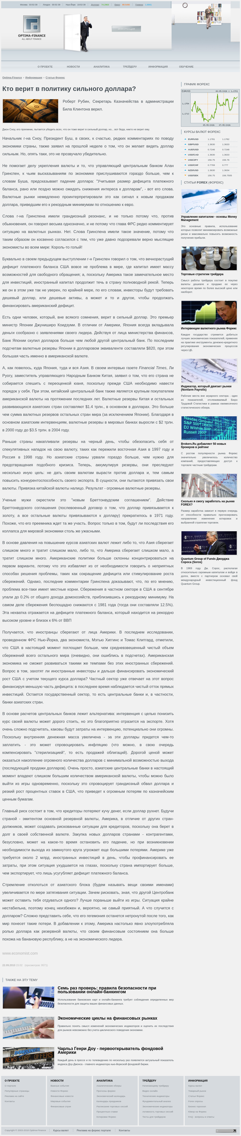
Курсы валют (195, 1085)
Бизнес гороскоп (197, 1106)
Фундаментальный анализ (156, 1101)
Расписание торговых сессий (112, 1106)
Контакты (10, 1101)
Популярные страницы (17, 1091)
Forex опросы (195, 1101)
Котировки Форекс (106, 1117)
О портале (10, 1085)
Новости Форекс (59, 1091)
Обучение (186, 66)
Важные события (60, 1085)
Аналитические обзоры (108, 1085)
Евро (117, 5)
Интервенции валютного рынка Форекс (209, 328)
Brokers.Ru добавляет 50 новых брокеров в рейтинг (203, 445)
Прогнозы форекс (106, 1091)
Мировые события (60, 1101)
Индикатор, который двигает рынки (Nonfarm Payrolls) (206, 388)
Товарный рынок (197, 1091)
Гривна (139, 5)
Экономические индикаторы (157, 1106)
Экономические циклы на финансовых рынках (107, 1018)
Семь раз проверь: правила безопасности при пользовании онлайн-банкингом (107, 990)
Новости (73, 66)
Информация (158, 66)
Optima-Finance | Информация (32, 27)
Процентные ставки (107, 1111)
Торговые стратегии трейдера (202, 274)
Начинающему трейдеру (155, 1085)
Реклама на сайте (14, 1096)
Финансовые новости (62, 1096)
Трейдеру (130, 66)
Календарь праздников (108, 1101)
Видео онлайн (150, 1091)
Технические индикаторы (155, 1096)
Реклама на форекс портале (94, 1130)
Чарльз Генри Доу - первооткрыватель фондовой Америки (110, 1050)
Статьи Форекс (196, 1096)
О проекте (45, 66)
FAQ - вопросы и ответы (201, 1117)
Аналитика (101, 66)
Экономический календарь (110, 1096)
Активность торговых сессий (157, 1111)
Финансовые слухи (61, 1106)
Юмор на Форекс (197, 1111)
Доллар (95, 5)
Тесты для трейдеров (153, 1117)
